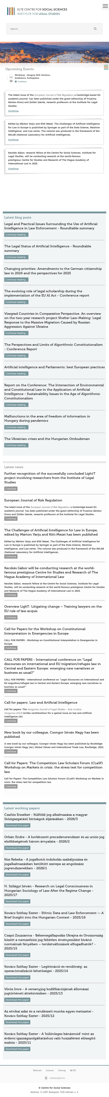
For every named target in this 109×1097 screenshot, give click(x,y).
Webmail (37, 1070)
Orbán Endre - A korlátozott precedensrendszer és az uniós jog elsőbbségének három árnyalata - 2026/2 (54, 839)
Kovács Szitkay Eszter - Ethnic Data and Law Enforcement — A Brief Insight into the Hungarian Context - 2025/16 (54, 915)
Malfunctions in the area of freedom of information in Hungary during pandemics (47, 418)
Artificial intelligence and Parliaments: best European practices (54, 367)
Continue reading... (16, 234)
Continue (13, 111)
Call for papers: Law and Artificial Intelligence (40, 703)
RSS (73, 1070)
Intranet (50, 1070)
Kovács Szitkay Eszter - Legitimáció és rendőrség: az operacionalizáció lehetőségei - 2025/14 (45, 969)
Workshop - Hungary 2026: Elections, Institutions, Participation (32, 76)
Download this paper (17, 825)
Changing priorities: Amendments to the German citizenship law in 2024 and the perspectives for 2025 (53, 271)
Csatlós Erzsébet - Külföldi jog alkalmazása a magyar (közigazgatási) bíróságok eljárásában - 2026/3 (46, 817)
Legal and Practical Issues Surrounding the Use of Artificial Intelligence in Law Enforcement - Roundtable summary (50, 226)
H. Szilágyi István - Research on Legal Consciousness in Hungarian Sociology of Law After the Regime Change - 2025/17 (48, 890)
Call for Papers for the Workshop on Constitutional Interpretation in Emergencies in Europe (44, 631)
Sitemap (62, 1070)
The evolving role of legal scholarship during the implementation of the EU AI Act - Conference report (46, 293)
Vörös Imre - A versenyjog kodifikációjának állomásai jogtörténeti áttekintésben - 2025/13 (46, 991)
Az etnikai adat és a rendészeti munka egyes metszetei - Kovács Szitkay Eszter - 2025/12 (49, 1013)
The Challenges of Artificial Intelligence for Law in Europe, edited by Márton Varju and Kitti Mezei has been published (51, 532)
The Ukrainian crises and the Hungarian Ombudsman (47, 439)
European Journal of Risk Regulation (33, 500)
